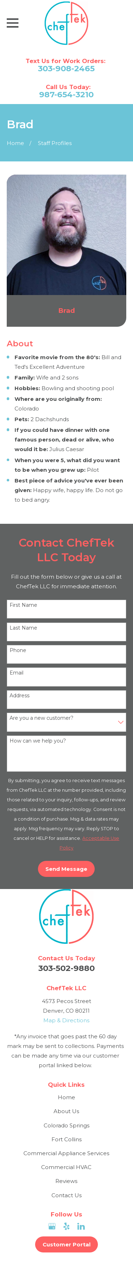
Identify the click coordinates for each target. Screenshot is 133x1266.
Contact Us (66, 1195)
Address (19, 696)
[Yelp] (66, 1226)
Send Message (66, 868)
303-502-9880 (66, 968)
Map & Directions (66, 1020)
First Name (23, 605)
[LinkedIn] (81, 1226)
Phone (18, 650)
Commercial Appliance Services (66, 1153)
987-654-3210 (66, 95)
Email (16, 673)
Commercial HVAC (66, 1167)
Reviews (66, 1181)
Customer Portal (66, 1244)
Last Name (23, 628)
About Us (66, 1111)
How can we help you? (38, 741)
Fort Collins (66, 1139)
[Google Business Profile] (52, 1226)
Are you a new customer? (41, 718)
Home (66, 1097)
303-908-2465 (66, 68)
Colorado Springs (66, 1125)
